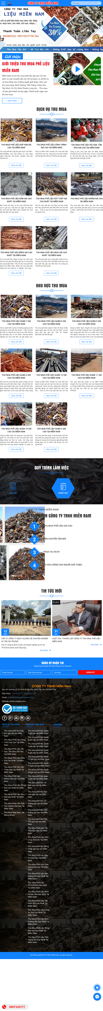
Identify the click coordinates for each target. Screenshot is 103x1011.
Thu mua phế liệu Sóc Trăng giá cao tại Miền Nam (38, 812)
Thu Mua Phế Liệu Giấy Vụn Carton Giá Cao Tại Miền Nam (14, 806)
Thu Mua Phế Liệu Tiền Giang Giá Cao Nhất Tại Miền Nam (38, 939)
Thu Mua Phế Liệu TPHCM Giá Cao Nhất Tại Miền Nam (37, 885)
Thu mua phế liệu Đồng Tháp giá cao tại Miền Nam (38, 849)
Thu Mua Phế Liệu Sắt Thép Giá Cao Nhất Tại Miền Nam (14, 769)
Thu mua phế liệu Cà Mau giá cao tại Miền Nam (37, 785)
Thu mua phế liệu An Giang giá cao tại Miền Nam (38, 803)
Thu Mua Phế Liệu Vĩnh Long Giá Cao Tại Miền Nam (38, 840)
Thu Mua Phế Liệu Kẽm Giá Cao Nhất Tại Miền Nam (14, 760)
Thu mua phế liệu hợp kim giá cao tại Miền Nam (14, 733)
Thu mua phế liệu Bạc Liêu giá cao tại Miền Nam (37, 794)
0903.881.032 (30, 693)
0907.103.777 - (18, 693)
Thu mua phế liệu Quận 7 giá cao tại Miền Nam (38, 731)
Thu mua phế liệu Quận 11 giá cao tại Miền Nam (38, 764)
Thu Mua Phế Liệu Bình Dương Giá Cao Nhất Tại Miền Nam (38, 921)
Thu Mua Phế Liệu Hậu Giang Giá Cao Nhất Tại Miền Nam (38, 876)
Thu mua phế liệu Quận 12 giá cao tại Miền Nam (38, 757)
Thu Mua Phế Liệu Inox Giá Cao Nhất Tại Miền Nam (14, 797)
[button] (3, 3)
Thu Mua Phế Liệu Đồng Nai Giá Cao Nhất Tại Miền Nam (38, 930)
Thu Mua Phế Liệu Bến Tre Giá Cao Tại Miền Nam (38, 858)
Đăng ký (90, 672)
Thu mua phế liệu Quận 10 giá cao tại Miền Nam (38, 770)
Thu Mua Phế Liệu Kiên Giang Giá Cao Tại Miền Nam (38, 867)
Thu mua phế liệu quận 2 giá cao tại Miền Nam (38, 777)
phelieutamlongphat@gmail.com (21, 697)
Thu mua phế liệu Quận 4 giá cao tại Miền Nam (38, 751)
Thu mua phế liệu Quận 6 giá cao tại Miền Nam (38, 738)
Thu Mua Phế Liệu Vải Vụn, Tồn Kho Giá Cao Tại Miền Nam (14, 751)
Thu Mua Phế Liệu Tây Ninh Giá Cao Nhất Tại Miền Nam (38, 903)
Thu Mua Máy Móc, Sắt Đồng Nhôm (14, 813)
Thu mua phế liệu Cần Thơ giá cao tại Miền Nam (37, 821)
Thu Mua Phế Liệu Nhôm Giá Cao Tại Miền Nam (14, 779)
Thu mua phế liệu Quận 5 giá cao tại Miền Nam (38, 744)
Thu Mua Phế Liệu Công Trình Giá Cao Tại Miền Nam (15, 742)
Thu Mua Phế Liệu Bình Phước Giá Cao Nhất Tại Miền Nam (38, 894)
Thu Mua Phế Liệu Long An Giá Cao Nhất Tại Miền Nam (38, 912)
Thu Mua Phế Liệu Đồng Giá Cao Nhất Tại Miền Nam (15, 788)
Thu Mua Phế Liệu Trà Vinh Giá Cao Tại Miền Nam (37, 830)
